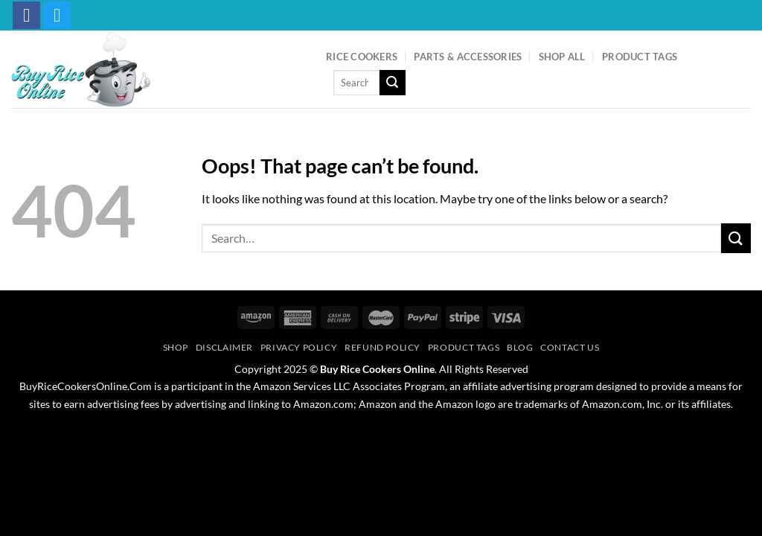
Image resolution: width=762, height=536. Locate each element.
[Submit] (392, 82)
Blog (520, 347)
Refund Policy (382, 347)
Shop (175, 347)
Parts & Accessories (468, 57)
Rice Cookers (361, 57)
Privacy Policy (299, 347)
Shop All (562, 57)
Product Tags (639, 57)
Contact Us (569, 347)
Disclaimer (224, 347)
